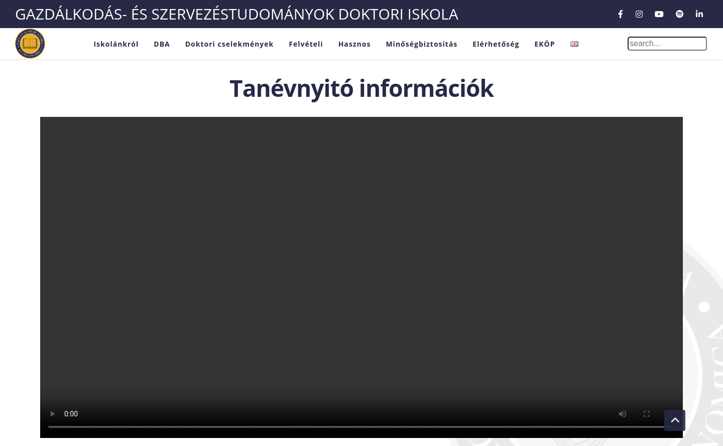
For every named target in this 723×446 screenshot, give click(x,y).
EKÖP (544, 44)
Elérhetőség (495, 44)
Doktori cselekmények (229, 44)
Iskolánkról (116, 44)
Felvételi (306, 44)
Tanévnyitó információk (361, 87)
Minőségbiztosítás (421, 44)
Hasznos (354, 44)
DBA (162, 44)
